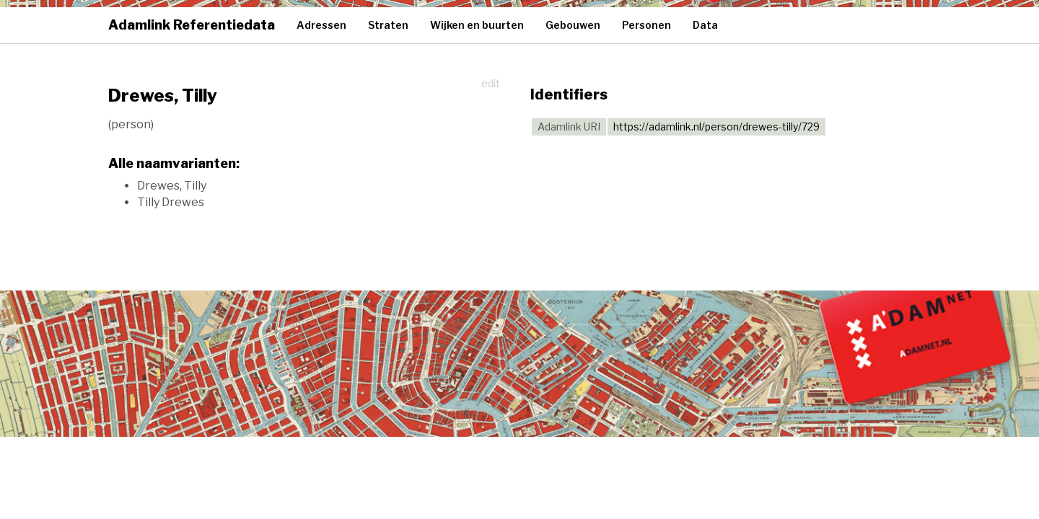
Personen (646, 25)
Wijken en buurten (477, 25)
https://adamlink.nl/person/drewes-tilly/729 (716, 126)
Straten (388, 25)
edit (490, 83)
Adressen (321, 25)
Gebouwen (572, 25)
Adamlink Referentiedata (191, 24)
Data (705, 25)
